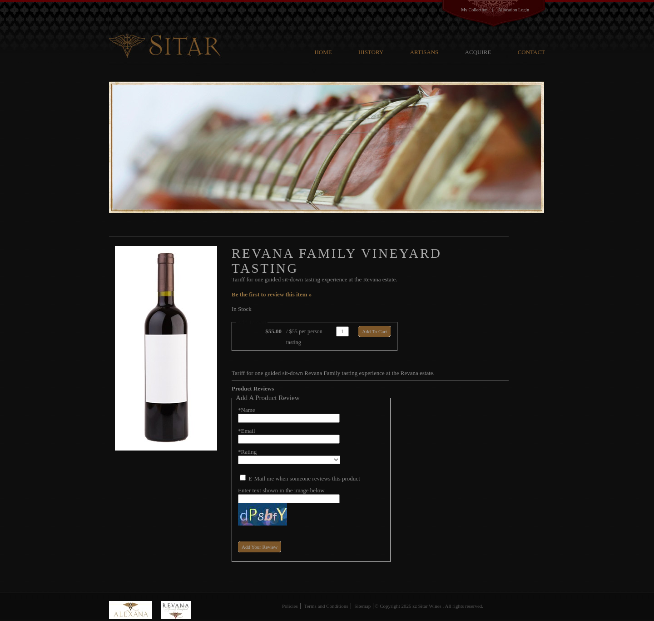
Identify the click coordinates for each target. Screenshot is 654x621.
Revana (176, 610)
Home (323, 52)
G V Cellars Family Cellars (166, 30)
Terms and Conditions (326, 606)
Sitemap (362, 606)
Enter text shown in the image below (281, 490)
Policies (290, 606)
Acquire (478, 52)
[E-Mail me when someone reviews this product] (243, 478)
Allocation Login (513, 9)
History (370, 52)
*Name (246, 409)
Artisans (424, 52)
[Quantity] (342, 331)
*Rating (247, 451)
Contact (531, 52)
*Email (246, 430)
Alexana (135, 610)
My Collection (474, 9)
